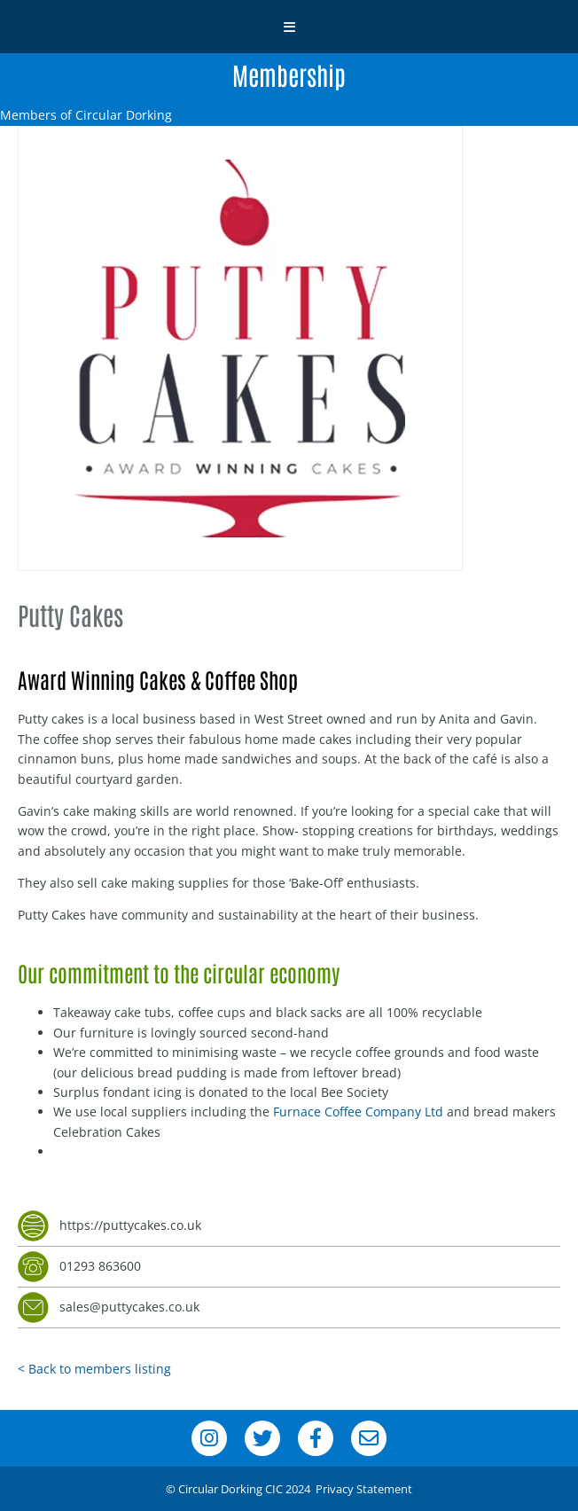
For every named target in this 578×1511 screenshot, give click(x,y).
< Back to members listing (94, 1368)
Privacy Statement (364, 1489)
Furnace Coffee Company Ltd (358, 1111)
